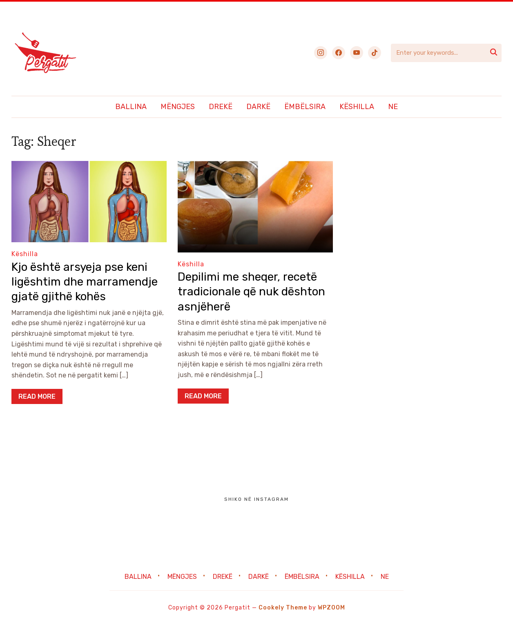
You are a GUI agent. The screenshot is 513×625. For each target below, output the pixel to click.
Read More (37, 396)
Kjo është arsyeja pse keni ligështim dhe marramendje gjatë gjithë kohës (84, 282)
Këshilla (356, 106)
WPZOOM (331, 607)
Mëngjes (178, 106)
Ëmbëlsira (305, 106)
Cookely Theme (283, 607)
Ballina (131, 106)
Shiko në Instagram (256, 499)
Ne (393, 106)
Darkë (258, 106)
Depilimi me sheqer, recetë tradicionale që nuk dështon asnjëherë (251, 291)
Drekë (220, 106)
